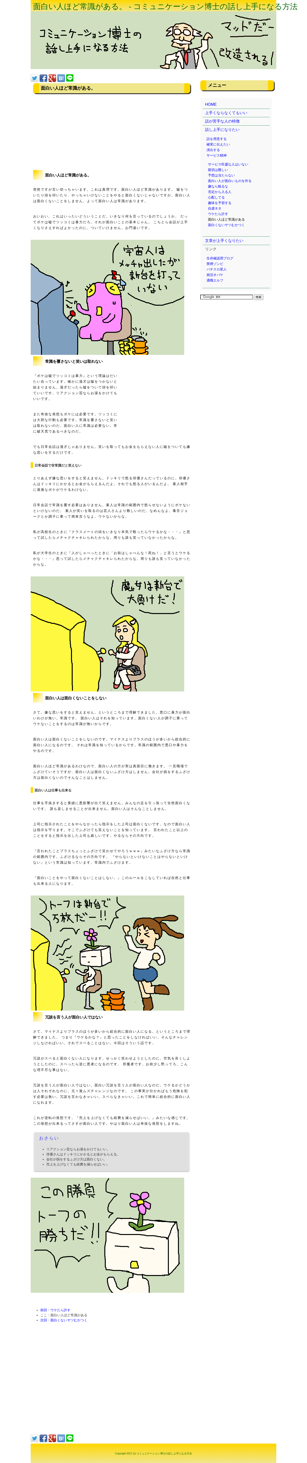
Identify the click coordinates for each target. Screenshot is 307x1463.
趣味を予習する (219, 203)
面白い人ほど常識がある (226, 219)
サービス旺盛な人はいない (228, 164)
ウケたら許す (218, 214)
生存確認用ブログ (220, 258)
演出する (213, 150)
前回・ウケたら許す (55, 1310)
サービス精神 (217, 155)
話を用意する (217, 139)
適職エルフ (215, 280)
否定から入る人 (219, 192)
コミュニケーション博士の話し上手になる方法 (164, 1453)
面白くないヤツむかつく (226, 225)
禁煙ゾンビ (215, 264)
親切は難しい (218, 170)
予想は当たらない (221, 175)
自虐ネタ (214, 208)
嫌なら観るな (218, 186)
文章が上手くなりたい (224, 241)
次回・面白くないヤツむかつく (63, 1320)
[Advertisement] (112, 131)
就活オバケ (215, 275)
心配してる (216, 197)
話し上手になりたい (222, 130)
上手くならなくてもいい (226, 113)
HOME (211, 104)
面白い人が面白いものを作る (230, 181)
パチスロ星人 (217, 269)
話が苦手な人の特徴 (222, 121)
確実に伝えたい (218, 144)
